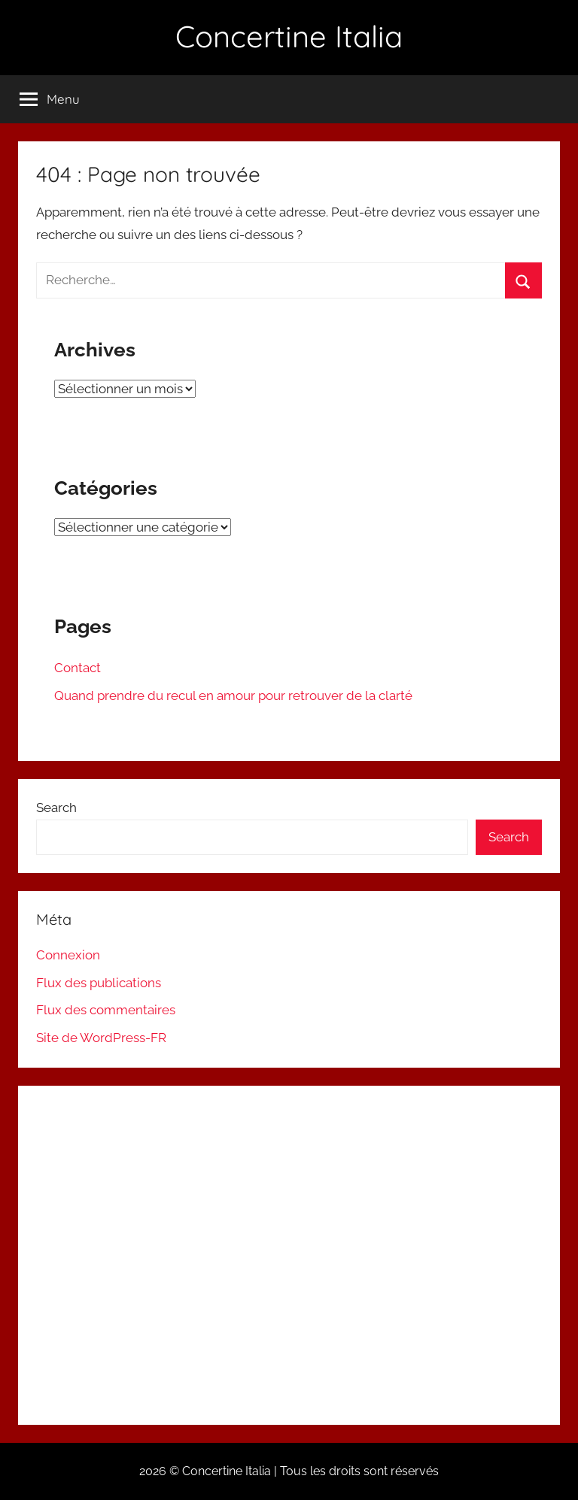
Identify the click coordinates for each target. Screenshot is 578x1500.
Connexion (68, 954)
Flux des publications (98, 982)
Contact (77, 667)
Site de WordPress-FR (101, 1037)
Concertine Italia (289, 36)
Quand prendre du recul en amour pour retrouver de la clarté (233, 695)
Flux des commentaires (105, 1009)
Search (56, 807)
